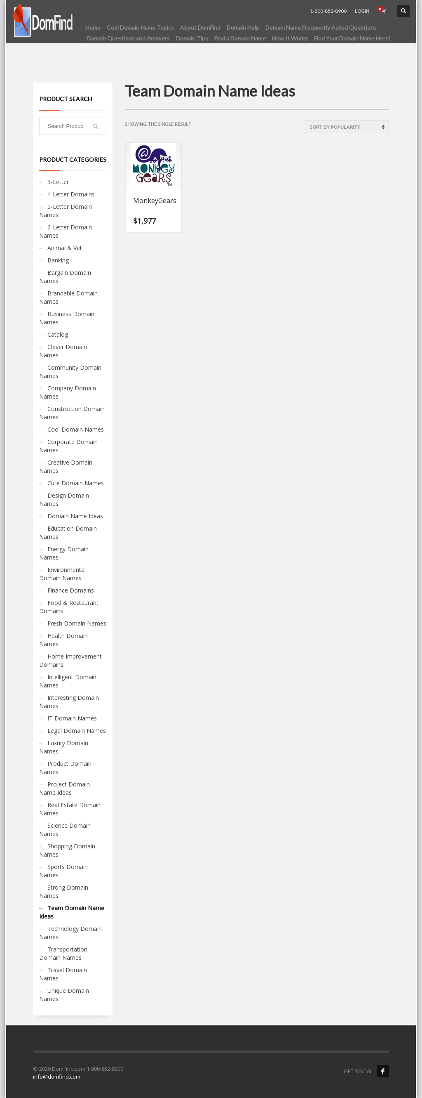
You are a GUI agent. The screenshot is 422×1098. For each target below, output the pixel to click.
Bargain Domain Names (65, 277)
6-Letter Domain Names (65, 231)
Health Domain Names (63, 640)
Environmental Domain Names (62, 574)
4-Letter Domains (71, 194)
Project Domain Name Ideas (64, 788)
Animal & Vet (64, 248)
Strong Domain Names (63, 891)
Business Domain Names (66, 318)
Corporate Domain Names (68, 446)
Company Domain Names (67, 392)
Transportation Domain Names (63, 953)
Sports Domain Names (63, 871)
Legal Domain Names (76, 730)
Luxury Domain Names (63, 747)
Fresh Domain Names (76, 623)
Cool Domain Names (75, 429)
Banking (58, 260)
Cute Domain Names (75, 483)
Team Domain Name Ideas (71, 912)
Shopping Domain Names (67, 850)
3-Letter (58, 182)
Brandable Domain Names (68, 297)
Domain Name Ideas (75, 516)
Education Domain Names (68, 532)
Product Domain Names (65, 768)
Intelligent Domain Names (67, 681)
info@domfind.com (56, 1076)
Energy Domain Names (64, 553)
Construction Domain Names (72, 413)
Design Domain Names (64, 499)
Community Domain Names (70, 372)
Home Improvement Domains (70, 660)
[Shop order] (347, 127)
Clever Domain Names (63, 351)
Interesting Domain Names (69, 702)
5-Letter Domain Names (65, 211)
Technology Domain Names (70, 933)
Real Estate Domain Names (70, 809)
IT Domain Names (72, 718)
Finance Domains (70, 590)
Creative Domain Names (65, 466)
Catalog (57, 334)
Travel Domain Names (63, 974)
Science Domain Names (65, 830)
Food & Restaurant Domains (68, 607)
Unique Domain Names (64, 995)
